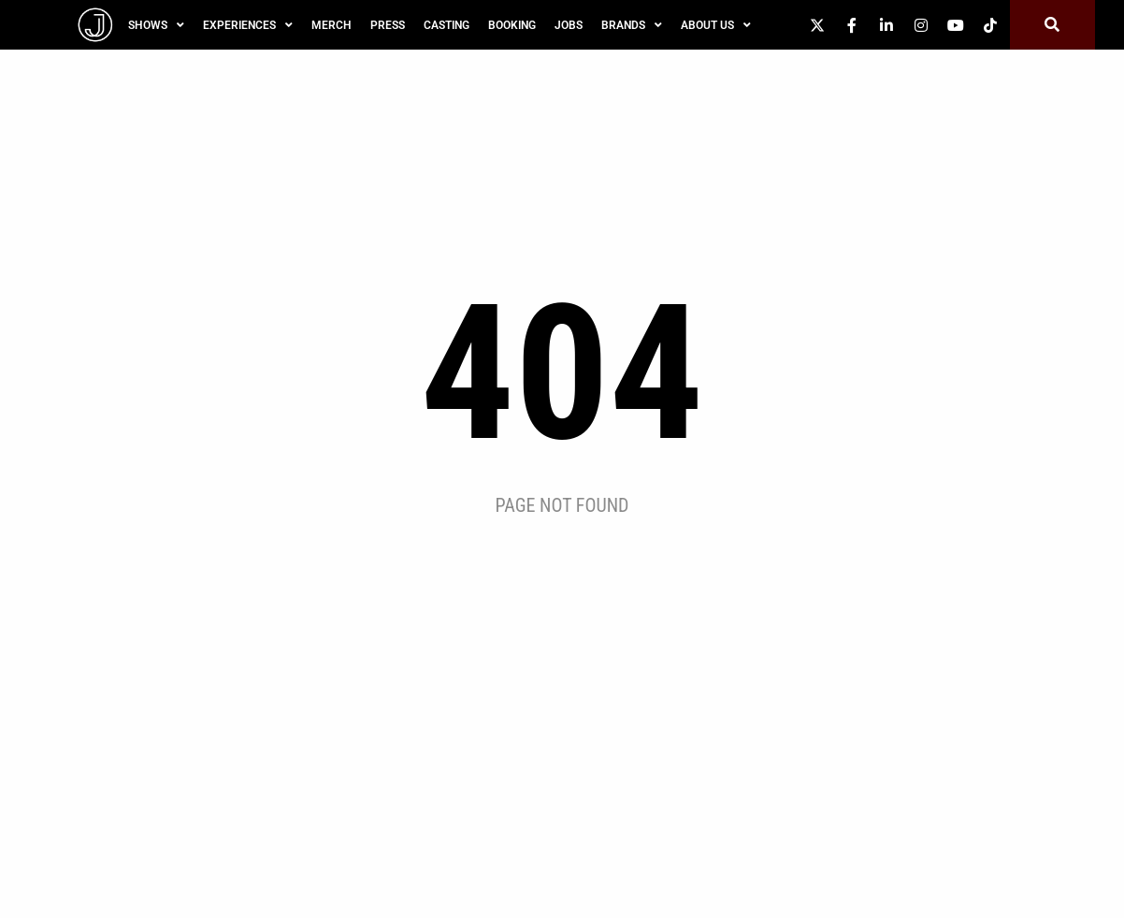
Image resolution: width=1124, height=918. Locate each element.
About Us (716, 25)
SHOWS (156, 25)
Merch (331, 25)
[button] (1052, 24)
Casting (446, 25)
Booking (512, 25)
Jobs (569, 25)
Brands (631, 25)
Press (387, 25)
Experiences (248, 25)
